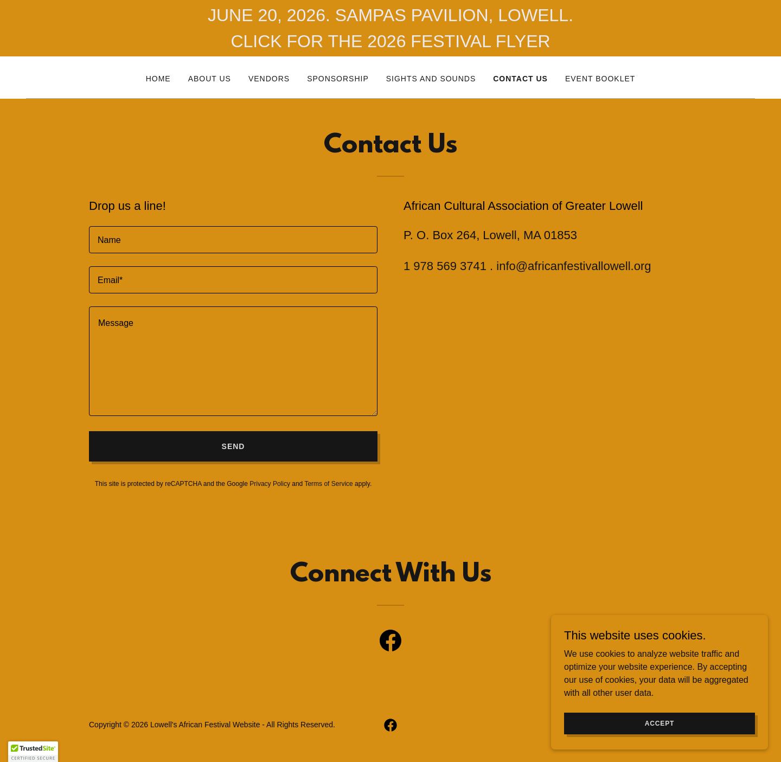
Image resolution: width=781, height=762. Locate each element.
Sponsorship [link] (338, 78)
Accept (659, 723)
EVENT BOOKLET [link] (600, 78)
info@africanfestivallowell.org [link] (573, 266)
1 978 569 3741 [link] (445, 266)
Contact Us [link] (520, 78)
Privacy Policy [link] (269, 484)
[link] (390, 642)
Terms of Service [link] (328, 484)
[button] (33, 751)
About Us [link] (209, 78)
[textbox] (233, 239)
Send (233, 446)
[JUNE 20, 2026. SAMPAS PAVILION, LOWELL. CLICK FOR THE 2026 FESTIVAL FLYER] (390, 28)
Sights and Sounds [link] (431, 78)
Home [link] (158, 78)
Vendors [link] (269, 78)
